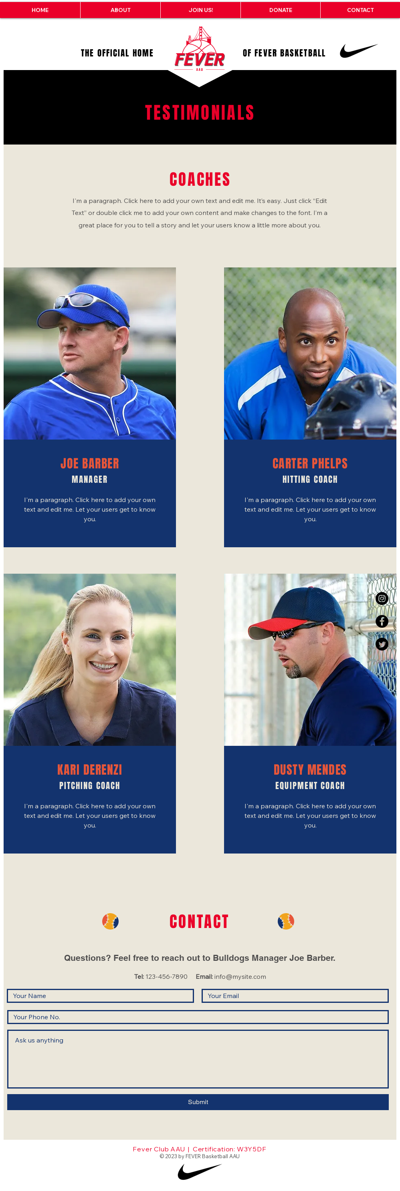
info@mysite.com (240, 976)
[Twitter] (382, 644)
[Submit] (198, 1102)
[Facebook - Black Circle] (382, 621)
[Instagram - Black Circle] (382, 598)
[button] (120, 10)
